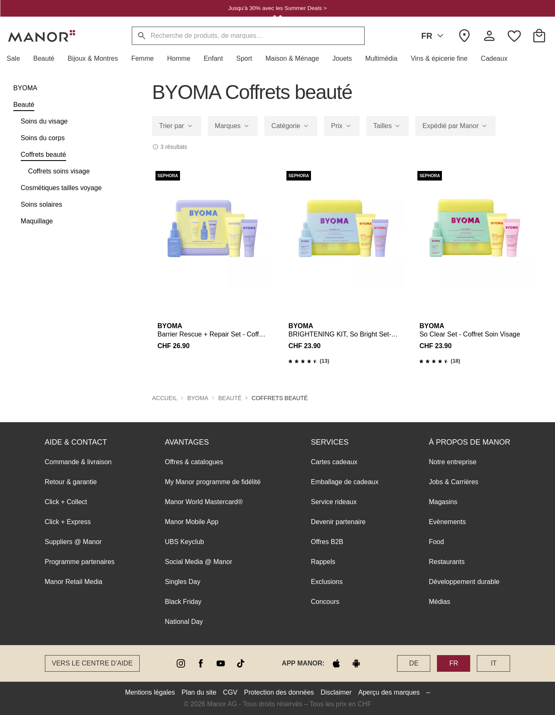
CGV (230, 692)
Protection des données (279, 692)
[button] (17, 58)
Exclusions (327, 581)
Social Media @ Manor (198, 561)
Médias (439, 601)
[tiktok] (240, 663)
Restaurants (446, 561)
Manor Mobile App (192, 521)
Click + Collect (66, 501)
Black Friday (183, 601)
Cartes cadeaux (334, 461)
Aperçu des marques (389, 692)
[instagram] (181, 663)
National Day (184, 621)
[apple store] (336, 663)
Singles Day (182, 581)
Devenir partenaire (338, 521)
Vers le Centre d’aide (92, 663)
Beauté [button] (230, 398)
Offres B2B (327, 541)
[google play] (356, 663)
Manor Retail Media (74, 581)
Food (436, 541)
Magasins (443, 501)
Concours (325, 601)
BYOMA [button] (197, 398)
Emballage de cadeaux (345, 481)
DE (413, 663)
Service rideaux (334, 501)
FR (433, 36)
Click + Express (68, 521)
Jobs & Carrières (453, 481)
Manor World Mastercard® (204, 501)
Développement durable (464, 581)
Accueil (165, 398)
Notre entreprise (452, 461)
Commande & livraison (78, 461)
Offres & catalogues (194, 461)
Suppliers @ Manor (73, 541)
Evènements (447, 521)
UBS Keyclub (184, 541)
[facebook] (200, 663)
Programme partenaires (80, 561)
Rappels (323, 561)
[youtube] (220, 663)
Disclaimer (336, 692)
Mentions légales (150, 692)
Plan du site (199, 692)
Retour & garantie (71, 481)
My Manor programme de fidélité (213, 481)
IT (493, 663)
